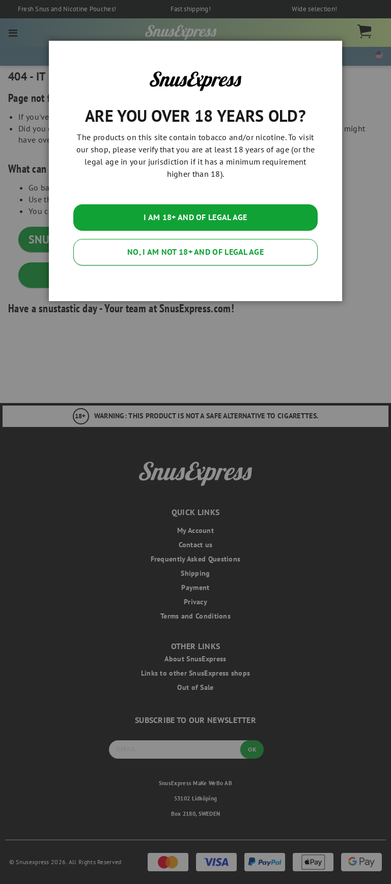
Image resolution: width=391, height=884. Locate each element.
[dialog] (195, 442)
